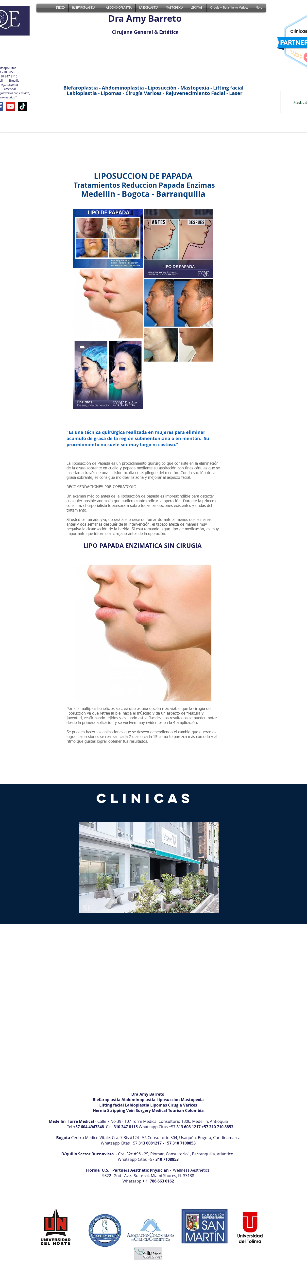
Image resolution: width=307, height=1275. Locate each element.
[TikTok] (22, 106)
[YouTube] (10, 106)
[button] (149, 867)
